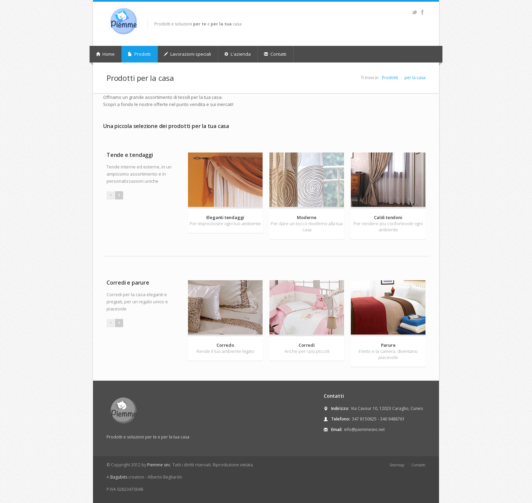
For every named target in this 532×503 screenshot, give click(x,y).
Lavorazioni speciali (187, 54)
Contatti (275, 54)
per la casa (414, 77)
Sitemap (397, 464)
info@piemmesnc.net (364, 429)
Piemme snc (158, 465)
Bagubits (118, 477)
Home (105, 54)
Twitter (414, 12)
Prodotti (139, 54)
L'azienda (237, 54)
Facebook (422, 12)
